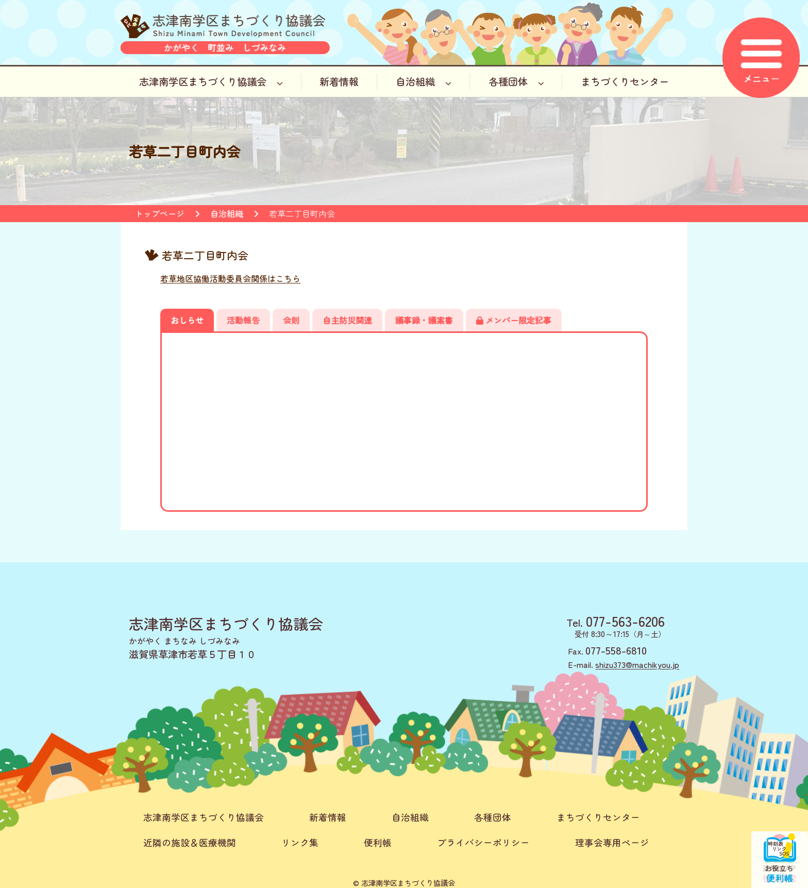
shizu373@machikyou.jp (637, 664)
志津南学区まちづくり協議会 (211, 81)
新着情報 (339, 81)
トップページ (159, 213)
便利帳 (378, 842)
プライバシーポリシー (483, 842)
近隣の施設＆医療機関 (189, 842)
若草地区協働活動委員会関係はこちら (230, 278)
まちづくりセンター (625, 81)
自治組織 (423, 81)
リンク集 (299, 842)
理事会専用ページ (612, 842)
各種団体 (516, 81)
